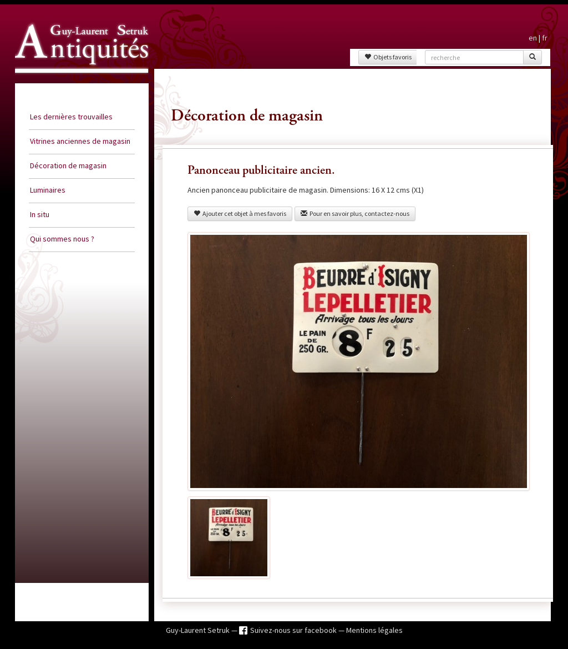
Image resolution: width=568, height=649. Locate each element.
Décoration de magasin (68, 165)
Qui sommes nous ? (62, 239)
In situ (39, 214)
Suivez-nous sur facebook (294, 630)
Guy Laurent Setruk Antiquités (77, 82)
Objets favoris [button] (388, 57)
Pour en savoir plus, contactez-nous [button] (355, 213)
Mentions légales (374, 630)
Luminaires (47, 190)
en (533, 38)
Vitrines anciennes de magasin (80, 141)
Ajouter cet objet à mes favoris (240, 213)
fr (544, 38)
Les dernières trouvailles (71, 117)
